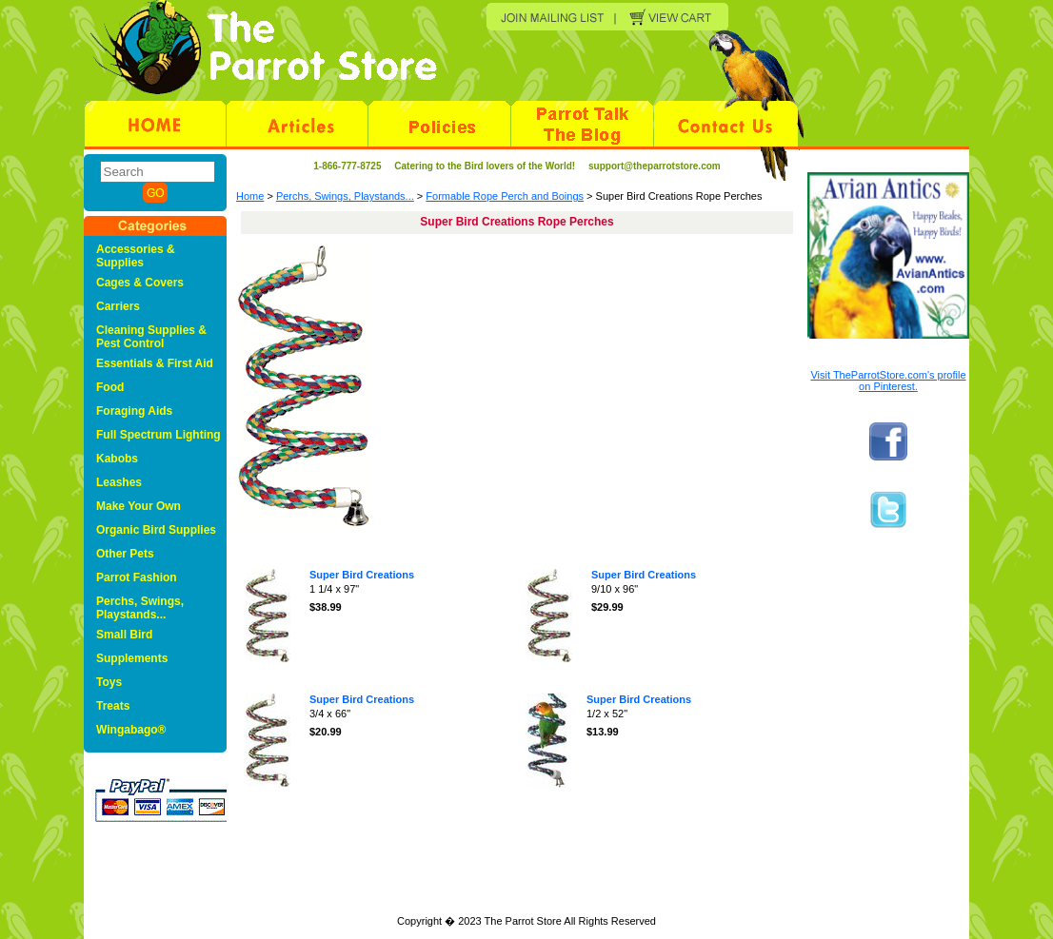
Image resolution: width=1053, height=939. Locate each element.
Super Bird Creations (361, 574)
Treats (112, 706)
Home (250, 196)
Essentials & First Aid (154, 363)
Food (110, 387)
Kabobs (117, 458)
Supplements (132, 658)
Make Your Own (138, 506)
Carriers (118, 306)
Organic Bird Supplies (156, 530)
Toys (109, 682)
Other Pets (125, 553)
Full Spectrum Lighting (158, 434)
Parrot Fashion (136, 577)
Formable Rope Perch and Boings (505, 196)
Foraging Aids (134, 411)
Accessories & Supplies (135, 256)
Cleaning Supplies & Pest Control (151, 336)
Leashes (119, 482)
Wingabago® (131, 729)
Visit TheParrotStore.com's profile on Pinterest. (887, 380)
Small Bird (124, 634)
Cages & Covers (140, 282)
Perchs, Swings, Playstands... (345, 196)
